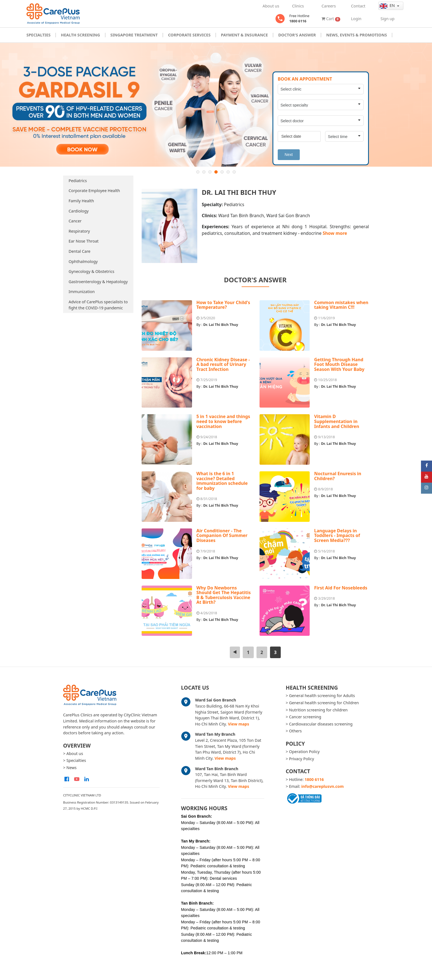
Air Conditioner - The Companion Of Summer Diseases (221, 535)
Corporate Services (189, 35)
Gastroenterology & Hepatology (98, 281)
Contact (358, 6)
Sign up (387, 18)
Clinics (298, 6)
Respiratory (79, 231)
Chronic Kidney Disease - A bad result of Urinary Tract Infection (223, 364)
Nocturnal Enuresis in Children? (337, 476)
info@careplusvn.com (322, 786)
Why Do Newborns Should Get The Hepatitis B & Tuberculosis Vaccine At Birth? (223, 595)
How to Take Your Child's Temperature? (223, 304)
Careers (329, 6)
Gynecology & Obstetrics (91, 271)
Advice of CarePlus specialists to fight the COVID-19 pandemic (98, 304)
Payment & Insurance (244, 35)
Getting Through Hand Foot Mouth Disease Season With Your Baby (339, 364)
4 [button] (216, 172)
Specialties (38, 35)
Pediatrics (78, 180)
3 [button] (210, 172)
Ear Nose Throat (84, 241)
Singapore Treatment (134, 35)
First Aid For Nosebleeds (340, 588)
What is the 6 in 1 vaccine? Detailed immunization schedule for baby (222, 480)
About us (271, 6)
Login (356, 18)
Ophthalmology (83, 261)
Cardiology (79, 211)
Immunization (82, 291)
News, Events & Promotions (356, 35)
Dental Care (79, 251)
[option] (216, 105)
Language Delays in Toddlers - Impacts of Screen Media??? (337, 535)
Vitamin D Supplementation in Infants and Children (336, 421)
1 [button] (197, 172)
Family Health (81, 200)
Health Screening (80, 35)
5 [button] (222, 172)
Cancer (75, 221)
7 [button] (234, 172)
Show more (335, 233)
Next (289, 154)
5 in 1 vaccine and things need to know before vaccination (223, 421)
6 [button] (228, 172)
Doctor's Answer (297, 35)
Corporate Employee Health (94, 190)
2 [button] (204, 172)
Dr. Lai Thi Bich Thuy (220, 324)
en (388, 5)
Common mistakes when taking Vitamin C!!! (341, 304)
